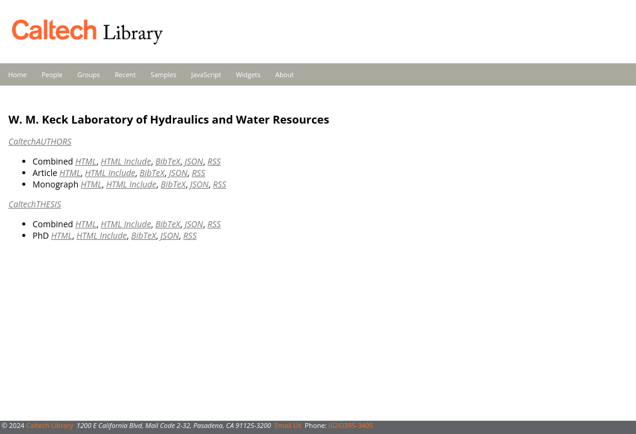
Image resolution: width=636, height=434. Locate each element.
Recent (125, 74)
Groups (88, 74)
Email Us (288, 425)
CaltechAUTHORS (40, 141)
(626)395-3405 (350, 425)
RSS (213, 161)
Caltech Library (49, 425)
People (52, 74)
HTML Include (126, 161)
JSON (193, 161)
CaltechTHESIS (34, 204)
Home (17, 74)
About (284, 74)
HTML (85, 161)
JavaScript (206, 74)
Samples (163, 74)
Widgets (248, 74)
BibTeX (167, 161)
